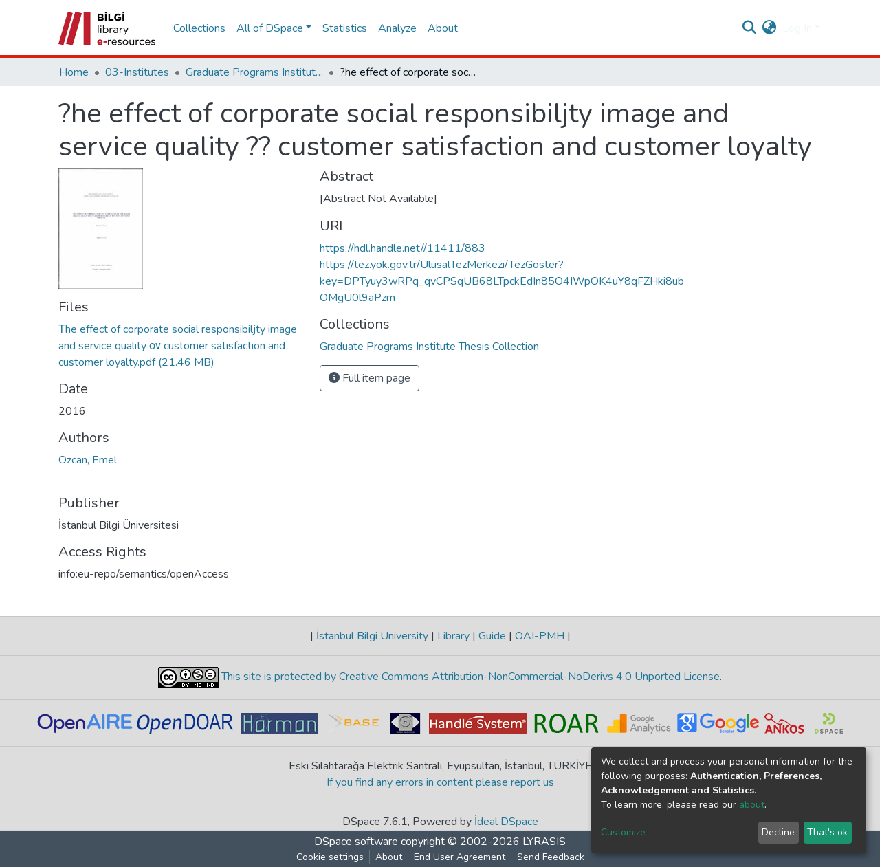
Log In (797, 28)
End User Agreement (459, 857)
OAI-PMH (539, 636)
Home (74, 72)
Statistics (344, 28)
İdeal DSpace (506, 821)
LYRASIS (544, 841)
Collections (199, 28)
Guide (492, 636)
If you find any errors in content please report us (440, 782)
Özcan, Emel (87, 460)
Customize (623, 832)
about (751, 804)
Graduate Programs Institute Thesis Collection (254, 72)
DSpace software (356, 841)
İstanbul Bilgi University (372, 636)
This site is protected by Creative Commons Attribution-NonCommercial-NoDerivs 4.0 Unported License (469, 676)
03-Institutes (137, 72)
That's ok (827, 832)
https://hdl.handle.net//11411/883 (402, 248)
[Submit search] (749, 28)
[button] (769, 28)
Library (453, 636)
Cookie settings (330, 857)
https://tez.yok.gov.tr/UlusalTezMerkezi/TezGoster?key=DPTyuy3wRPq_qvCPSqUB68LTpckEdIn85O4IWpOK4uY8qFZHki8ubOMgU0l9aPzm (502, 281)
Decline (778, 832)
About (443, 28)
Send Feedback (550, 857)
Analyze (397, 28)
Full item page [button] (369, 378)
